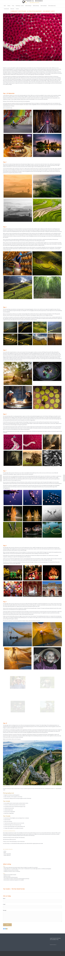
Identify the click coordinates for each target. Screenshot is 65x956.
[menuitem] (5, 5)
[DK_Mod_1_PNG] (32, 2)
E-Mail (4, 904)
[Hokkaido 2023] (64, 478)
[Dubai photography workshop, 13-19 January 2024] (1, 478)
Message (5, 910)
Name (4, 898)
